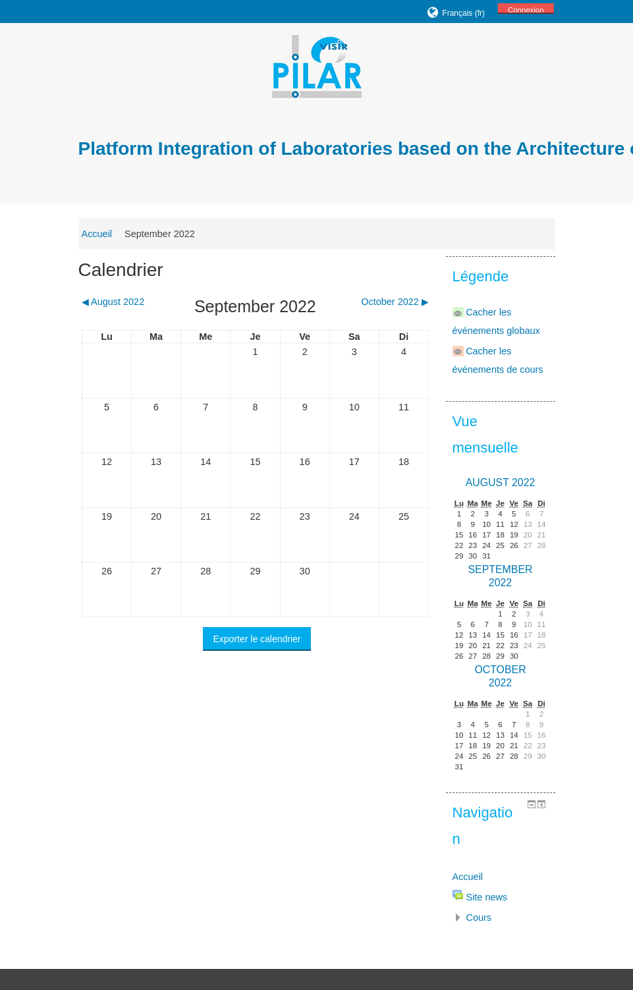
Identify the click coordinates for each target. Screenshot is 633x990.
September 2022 (159, 234)
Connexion (525, 10)
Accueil (97, 234)
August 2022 (501, 482)
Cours (479, 917)
